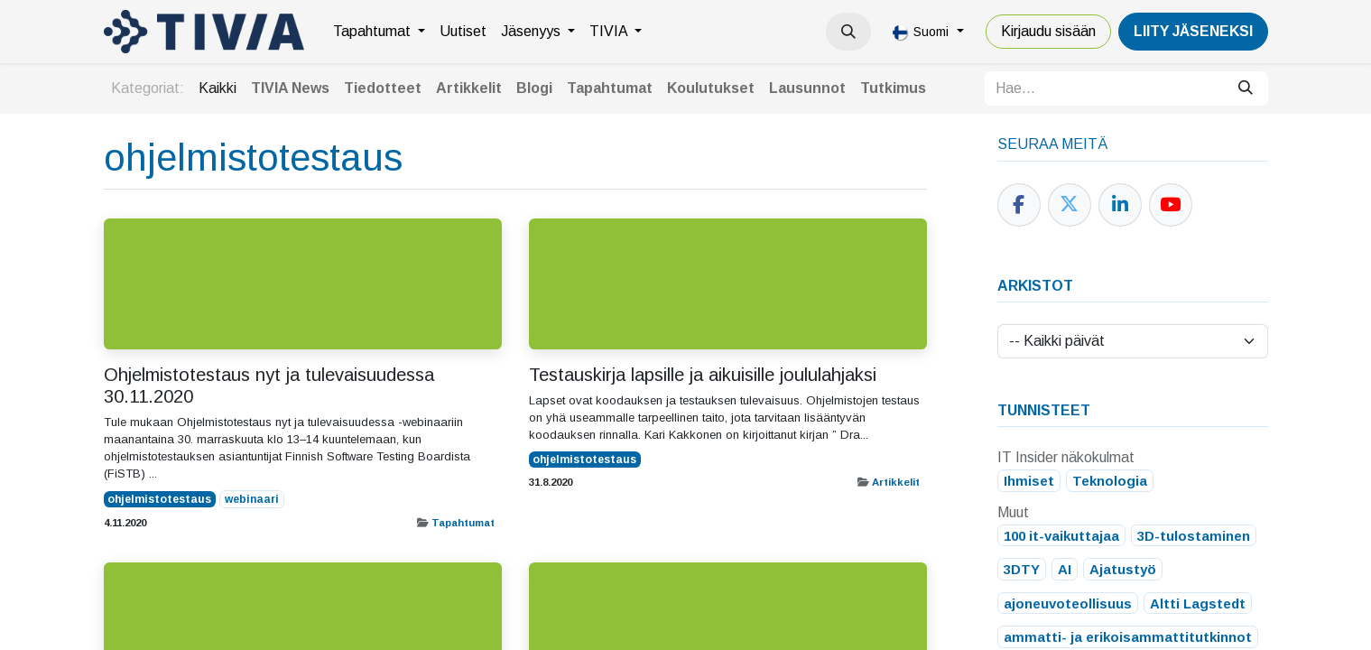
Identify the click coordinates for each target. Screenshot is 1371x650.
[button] (848, 32)
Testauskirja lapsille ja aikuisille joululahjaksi (702, 375)
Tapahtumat (463, 522)
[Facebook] (1019, 205)
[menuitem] (379, 32)
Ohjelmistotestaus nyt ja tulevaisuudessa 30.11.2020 (269, 385)
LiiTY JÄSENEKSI (1193, 31)
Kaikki (217, 88)
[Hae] (1245, 88)
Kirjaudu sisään (1048, 31)
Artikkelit (896, 482)
